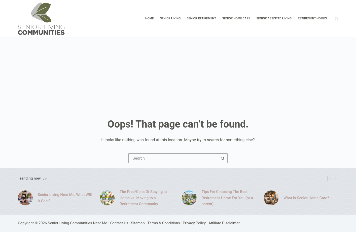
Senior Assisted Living (274, 18)
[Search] (336, 18)
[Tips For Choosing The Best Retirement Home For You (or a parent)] (189, 197)
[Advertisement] (178, 74)
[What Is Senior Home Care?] (271, 197)
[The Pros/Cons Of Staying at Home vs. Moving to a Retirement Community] (107, 197)
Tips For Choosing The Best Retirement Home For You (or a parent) (227, 197)
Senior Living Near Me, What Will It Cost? (65, 197)
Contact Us (119, 223)
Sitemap (138, 223)
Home (149, 18)
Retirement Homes (312, 18)
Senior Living (170, 18)
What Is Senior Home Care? (306, 198)
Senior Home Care (236, 18)
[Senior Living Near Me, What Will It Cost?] (25, 197)
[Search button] (223, 158)
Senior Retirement (201, 18)
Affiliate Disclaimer (224, 223)
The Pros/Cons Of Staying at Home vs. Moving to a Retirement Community (143, 197)
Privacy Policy (194, 223)
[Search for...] (173, 158)
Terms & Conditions (163, 223)
